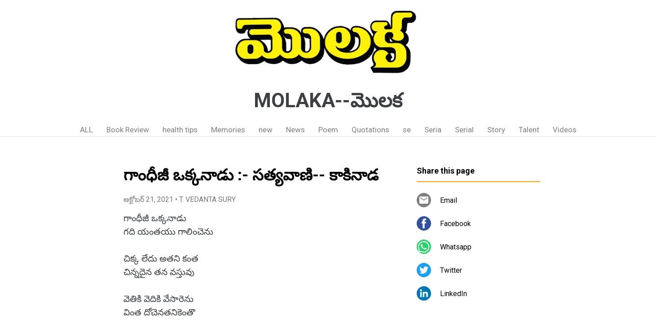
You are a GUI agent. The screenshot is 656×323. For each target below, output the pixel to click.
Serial (464, 129)
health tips (180, 129)
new (266, 129)
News (295, 129)
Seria (432, 129)
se (407, 129)
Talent (529, 129)
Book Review (127, 129)
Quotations (370, 129)
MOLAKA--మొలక (328, 100)
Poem (328, 129)
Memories (228, 129)
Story (496, 129)
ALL (86, 129)
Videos (565, 129)
